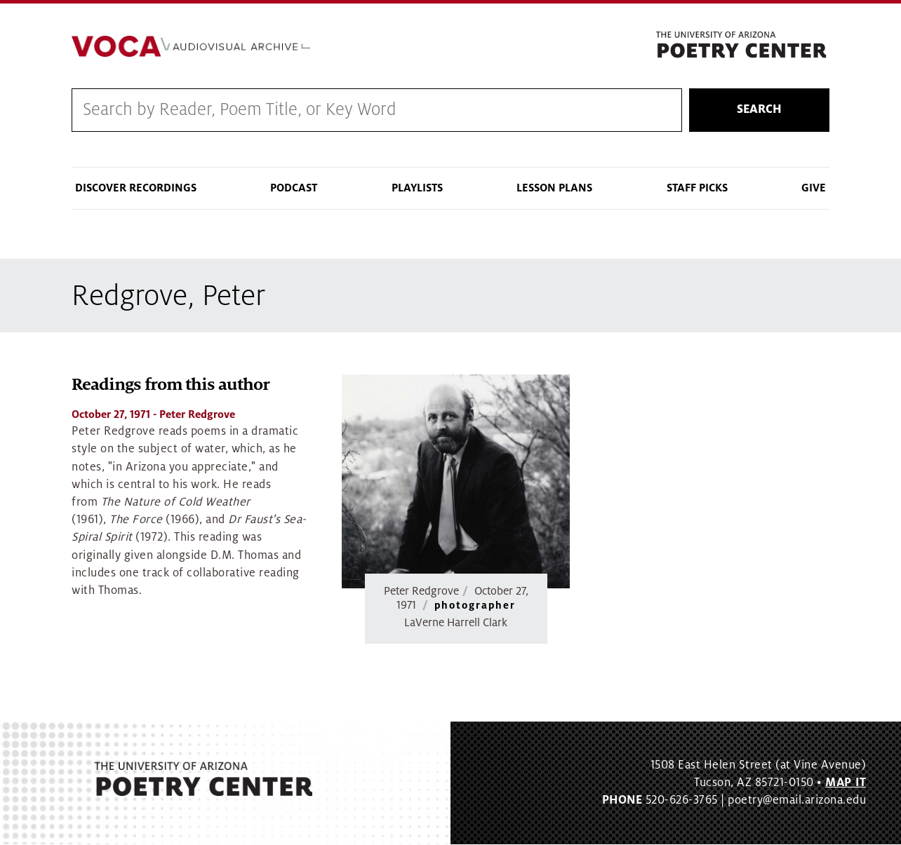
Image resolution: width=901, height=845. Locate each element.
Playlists (417, 188)
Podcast (293, 188)
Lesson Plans (554, 188)
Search (759, 110)
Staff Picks (697, 188)
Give (813, 188)
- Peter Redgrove (153, 415)
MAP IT (845, 783)
